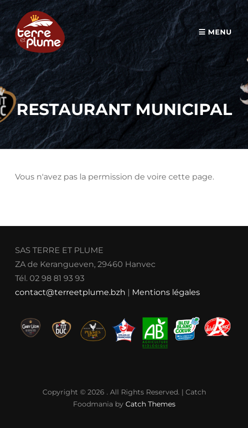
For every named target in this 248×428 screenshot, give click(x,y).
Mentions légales (166, 292)
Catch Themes (151, 404)
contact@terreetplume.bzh (70, 292)
